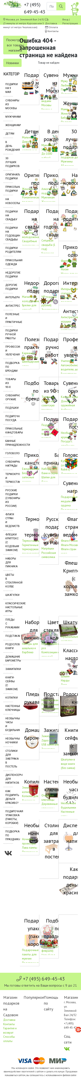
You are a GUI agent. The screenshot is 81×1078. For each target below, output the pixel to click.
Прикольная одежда (9, 262)
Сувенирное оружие (9, 397)
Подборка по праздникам (9, 835)
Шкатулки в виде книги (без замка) (68, 764)
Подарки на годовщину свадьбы (9, 233)
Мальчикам (29, 137)
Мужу (64, 81)
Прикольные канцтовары (9, 430)
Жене (64, 113)
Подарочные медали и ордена (69, 501)
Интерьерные (9, 297)
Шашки (65, 676)
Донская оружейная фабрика (68, 405)
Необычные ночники (9, 740)
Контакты (53, 31)
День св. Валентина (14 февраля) (50, 946)
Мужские (27, 193)
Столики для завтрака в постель (9, 758)
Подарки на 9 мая (9, 88)
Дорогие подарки (9, 287)
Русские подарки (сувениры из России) (9, 498)
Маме (64, 109)
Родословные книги (9, 646)
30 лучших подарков (9, 162)
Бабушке (66, 118)
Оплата (53, 27)
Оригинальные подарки (9, 176)
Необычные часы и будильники (9, 724)
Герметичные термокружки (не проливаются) (32, 549)
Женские (27, 189)
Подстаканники (9, 635)
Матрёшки (47, 548)
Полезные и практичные (9, 318)
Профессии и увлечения (9, 350)
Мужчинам (9, 116)
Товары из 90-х (9, 383)
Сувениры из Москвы (9, 104)
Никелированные (52, 700)
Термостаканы (31, 541)
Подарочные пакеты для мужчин (30, 954)
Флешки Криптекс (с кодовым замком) (9, 542)
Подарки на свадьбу (9, 215)
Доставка (51, 23)
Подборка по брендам (9, 366)
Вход (65, 19)
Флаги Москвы (70, 545)
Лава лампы (29, 847)
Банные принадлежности (9, 442)
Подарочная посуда (9, 418)
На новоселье (9, 201)
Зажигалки (9, 669)
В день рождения (9, 146)
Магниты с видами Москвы (47, 101)
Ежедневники (30, 469)
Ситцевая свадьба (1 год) (48, 245)
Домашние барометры (9, 658)
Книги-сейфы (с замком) (9, 683)
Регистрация (70, 23)
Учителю (66, 361)
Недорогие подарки (9, 274)
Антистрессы (9, 305)
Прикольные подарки (9, 188)
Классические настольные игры (9, 607)
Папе (64, 89)
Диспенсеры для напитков (9, 778)
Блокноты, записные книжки (28, 477)
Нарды (65, 680)
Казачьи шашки (70, 397)
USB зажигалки (50, 744)
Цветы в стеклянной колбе (9, 580)
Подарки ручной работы (9, 334)
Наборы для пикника (9, 562)
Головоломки (9, 453)
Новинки (12, 63)
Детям (9, 133)
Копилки (9, 697)
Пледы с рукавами (9, 623)
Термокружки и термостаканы (9, 478)
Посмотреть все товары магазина (15, 45)
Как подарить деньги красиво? (9, 797)
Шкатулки (9, 595)
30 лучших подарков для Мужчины (70, 157)
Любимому (68, 85)
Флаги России (69, 541)
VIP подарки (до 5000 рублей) (49, 301)
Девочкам (28, 142)
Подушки (9, 407)
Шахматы (67, 672)
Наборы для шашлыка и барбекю (30, 648)
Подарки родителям (9, 249)
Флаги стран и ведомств (9, 520)
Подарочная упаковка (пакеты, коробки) (9, 817)
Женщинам (9, 125)
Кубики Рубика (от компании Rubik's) (70, 465)
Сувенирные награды (9, 463)
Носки (64, 269)
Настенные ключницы (9, 708)
